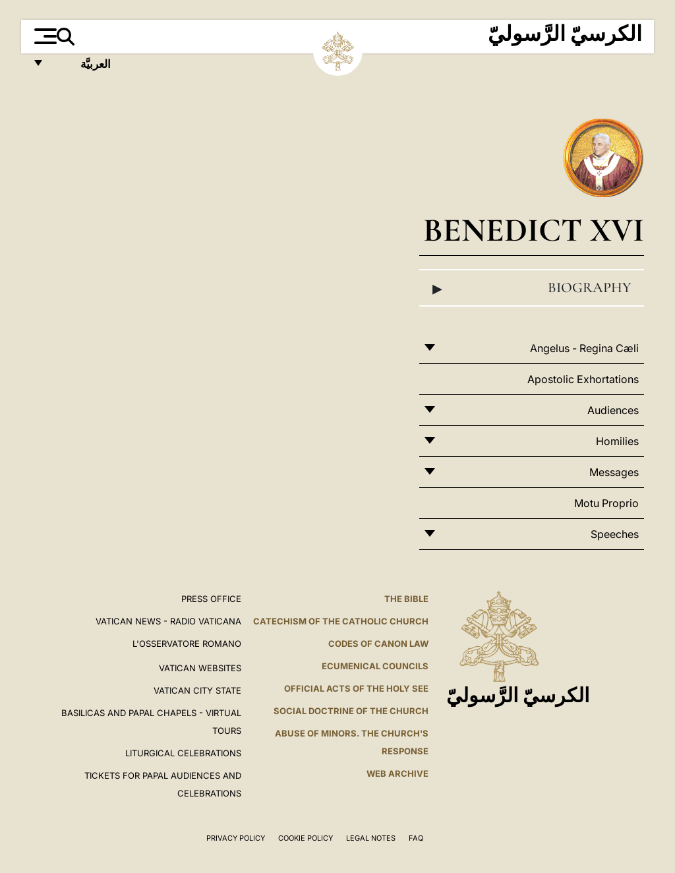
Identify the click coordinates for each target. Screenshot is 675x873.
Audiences (613, 410)
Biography (531, 288)
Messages (614, 472)
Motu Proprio (606, 503)
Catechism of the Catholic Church (340, 621)
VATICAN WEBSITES (200, 668)
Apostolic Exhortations (583, 379)
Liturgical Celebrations (183, 753)
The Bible (406, 598)
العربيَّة (81, 67)
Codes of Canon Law (378, 643)
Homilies (617, 441)
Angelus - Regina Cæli (584, 348)
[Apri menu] (44, 36)
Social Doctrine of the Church (351, 711)
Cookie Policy (305, 838)
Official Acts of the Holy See (356, 688)
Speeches (615, 534)
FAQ (416, 838)
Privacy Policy (235, 838)
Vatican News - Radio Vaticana (168, 621)
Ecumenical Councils (375, 666)
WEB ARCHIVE (397, 773)
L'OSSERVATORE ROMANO (186, 643)
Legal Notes (371, 838)
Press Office (211, 598)
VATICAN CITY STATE (197, 690)
